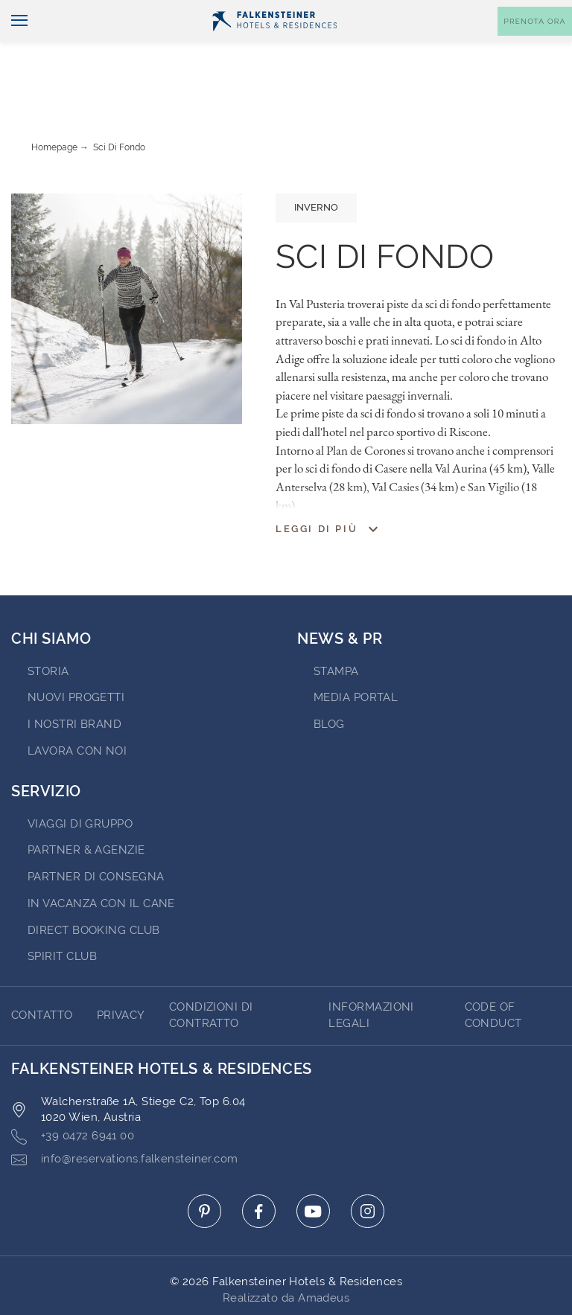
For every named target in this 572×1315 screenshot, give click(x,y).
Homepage (54, 105)
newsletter (353, 12)
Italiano (38, 12)
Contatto (539, 12)
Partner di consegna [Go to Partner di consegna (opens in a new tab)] (96, 835)
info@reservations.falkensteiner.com (124, 1118)
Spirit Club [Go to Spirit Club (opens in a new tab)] (62, 914)
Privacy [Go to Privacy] (121, 973)
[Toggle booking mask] (535, 45)
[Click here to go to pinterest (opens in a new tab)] (204, 1169)
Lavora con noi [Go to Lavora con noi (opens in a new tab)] (77, 709)
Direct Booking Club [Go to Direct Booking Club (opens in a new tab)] (94, 888)
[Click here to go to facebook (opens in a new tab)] (259, 1169)
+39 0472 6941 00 (72, 1095)
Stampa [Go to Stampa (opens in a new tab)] (336, 629)
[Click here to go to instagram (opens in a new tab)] (367, 1169)
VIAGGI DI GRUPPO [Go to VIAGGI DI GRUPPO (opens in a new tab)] (80, 782)
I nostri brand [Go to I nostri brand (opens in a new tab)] (74, 682)
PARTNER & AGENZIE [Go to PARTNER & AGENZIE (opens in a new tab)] (86, 808)
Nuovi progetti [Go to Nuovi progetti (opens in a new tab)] (76, 655)
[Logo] (275, 45)
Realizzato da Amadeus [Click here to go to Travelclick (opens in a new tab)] (286, 1256)
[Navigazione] (14, 45)
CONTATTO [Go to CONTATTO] (42, 973)
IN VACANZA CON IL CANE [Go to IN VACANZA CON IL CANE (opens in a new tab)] (101, 861)
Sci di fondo (119, 105)
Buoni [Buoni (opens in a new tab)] (423, 12)
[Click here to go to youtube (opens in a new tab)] (313, 1169)
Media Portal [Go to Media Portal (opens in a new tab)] (356, 655)
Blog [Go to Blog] (329, 682)
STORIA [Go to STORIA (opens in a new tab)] (48, 629)
